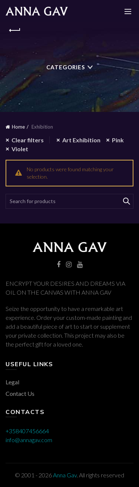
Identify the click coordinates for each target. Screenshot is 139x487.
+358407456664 (27, 430)
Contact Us (20, 393)
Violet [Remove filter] (19, 148)
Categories (65, 67)
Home (18, 127)
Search (126, 201)
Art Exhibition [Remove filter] (81, 139)
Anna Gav (65, 474)
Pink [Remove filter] (118, 139)
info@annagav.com (29, 439)
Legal (12, 381)
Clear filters (27, 139)
